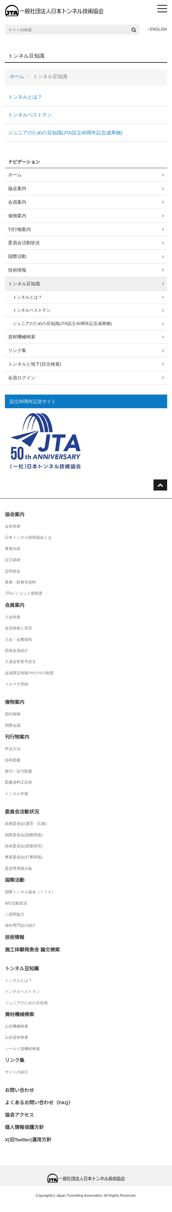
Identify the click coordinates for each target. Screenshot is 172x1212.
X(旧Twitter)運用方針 (28, 1139)
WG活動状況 (16, 903)
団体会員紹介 (16, 650)
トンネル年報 (16, 793)
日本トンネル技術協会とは (28, 537)
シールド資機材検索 (22, 1048)
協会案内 (17, 188)
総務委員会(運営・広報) (25, 823)
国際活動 (17, 256)
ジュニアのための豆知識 (26, 1003)
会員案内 (17, 202)
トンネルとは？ (25, 97)
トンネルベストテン (30, 114)
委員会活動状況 (24, 242)
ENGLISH (157, 29)
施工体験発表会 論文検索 (32, 949)
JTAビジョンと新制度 (24, 593)
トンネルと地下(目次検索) (34, 364)
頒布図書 (12, 760)
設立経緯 (12, 560)
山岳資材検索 (16, 1037)
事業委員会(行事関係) (24, 857)
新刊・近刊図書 (18, 771)
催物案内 (17, 215)
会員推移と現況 (18, 628)
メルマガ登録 (16, 684)
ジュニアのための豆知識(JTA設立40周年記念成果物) (65, 132)
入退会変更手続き (20, 661)
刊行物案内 (19, 229)
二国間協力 (14, 914)
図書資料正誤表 (18, 782)
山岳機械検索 (16, 1026)
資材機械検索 (21, 336)
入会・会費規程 (18, 639)
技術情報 (17, 270)
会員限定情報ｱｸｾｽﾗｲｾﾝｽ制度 (29, 673)
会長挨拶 (12, 526)
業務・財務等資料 (20, 582)
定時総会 (12, 571)
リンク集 (17, 350)
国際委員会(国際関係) (24, 835)
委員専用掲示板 (18, 868)
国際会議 (12, 725)
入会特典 (12, 617)
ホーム (17, 76)
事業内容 (12, 548)
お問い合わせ (19, 1090)
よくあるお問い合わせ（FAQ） (39, 1102)
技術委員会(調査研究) (24, 846)
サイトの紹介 (16, 1072)
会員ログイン (21, 377)
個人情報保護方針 (24, 1127)
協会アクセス (19, 1115)
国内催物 (12, 714)
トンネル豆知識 (24, 283)
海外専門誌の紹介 (20, 925)
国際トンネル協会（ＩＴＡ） (30, 892)
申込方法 (12, 749)
